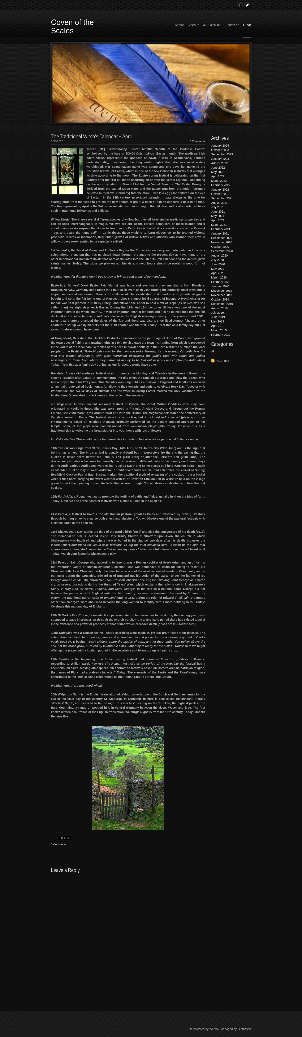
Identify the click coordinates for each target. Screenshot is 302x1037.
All (213, 351)
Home (178, 24)
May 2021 (217, 216)
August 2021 (219, 202)
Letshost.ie (244, 1029)
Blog (247, 24)
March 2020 (219, 277)
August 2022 (219, 163)
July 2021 (217, 207)
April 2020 (217, 273)
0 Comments (197, 141)
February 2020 (220, 282)
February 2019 (220, 334)
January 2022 (220, 189)
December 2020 (221, 238)
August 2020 (219, 255)
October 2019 (220, 299)
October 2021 (220, 194)
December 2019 (221, 290)
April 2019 (217, 326)
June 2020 (218, 264)
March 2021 (219, 224)
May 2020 (217, 268)
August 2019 (219, 308)
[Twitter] (247, 5)
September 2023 (222, 154)
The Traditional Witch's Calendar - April (91, 136)
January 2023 (220, 158)
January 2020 (220, 286)
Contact (232, 24)
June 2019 (218, 317)
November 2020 (221, 242)
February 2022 (220, 185)
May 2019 (217, 321)
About (193, 24)
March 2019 (219, 330)
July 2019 (217, 312)
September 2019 (222, 304)
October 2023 (220, 150)
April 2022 (217, 176)
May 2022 (217, 172)
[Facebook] (240, 5)
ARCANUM (212, 24)
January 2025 (220, 145)
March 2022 (219, 180)
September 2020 (222, 251)
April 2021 (217, 220)
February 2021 (220, 229)
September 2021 (222, 198)
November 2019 (221, 295)
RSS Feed (222, 360)
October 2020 (220, 246)
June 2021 (218, 211)
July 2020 (217, 260)
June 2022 (218, 167)
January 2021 (220, 233)
